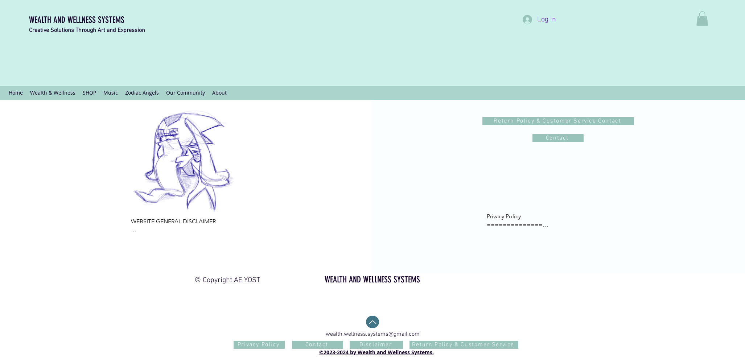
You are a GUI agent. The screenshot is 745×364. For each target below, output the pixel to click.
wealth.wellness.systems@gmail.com (373, 334)
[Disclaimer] (376, 345)
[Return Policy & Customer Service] (463, 345)
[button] (702, 18)
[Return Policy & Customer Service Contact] (558, 121)
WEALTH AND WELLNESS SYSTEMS (76, 20)
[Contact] (558, 138)
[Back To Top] (372, 322)
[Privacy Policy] (259, 345)
